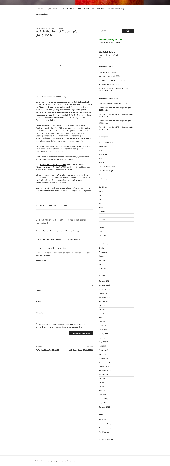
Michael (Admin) (56, 28)
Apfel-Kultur (103, 154)
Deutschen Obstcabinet (53, 118)
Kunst (101, 207)
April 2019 (102, 346)
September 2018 (105, 370)
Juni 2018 (102, 382)
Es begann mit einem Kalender (109, 42)
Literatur (102, 211)
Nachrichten (103, 236)
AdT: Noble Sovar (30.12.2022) (109, 84)
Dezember (102, 175)
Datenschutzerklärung (116, 9)
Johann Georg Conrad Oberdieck (53, 164)
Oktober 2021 (103, 334)
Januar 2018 (103, 403)
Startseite (39, 9)
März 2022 (102, 322)
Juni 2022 (102, 309)
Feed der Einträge (105, 424)
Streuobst (102, 264)
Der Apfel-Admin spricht (107, 167)
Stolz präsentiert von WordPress (64, 461)
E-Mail (39, 302)
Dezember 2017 (104, 407)
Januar (101, 191)
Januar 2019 (103, 354)
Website (39, 313)
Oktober (63, 205)
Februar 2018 (103, 399)
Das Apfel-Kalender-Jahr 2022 (109, 76)
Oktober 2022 (104, 293)
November (102, 240)
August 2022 (103, 301)
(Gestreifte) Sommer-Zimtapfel (48, 167)
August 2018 (103, 374)
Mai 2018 (102, 387)
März (100, 223)
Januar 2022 (103, 330)
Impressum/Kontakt (43, 14)
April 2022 (102, 317)
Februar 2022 (103, 326)
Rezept (101, 256)
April (100, 158)
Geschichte (103, 187)
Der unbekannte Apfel (106, 171)
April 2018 (102, 391)
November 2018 (104, 362)
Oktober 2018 (104, 366)
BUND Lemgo (62, 97)
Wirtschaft (102, 268)
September (103, 260)
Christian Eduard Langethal (57, 115)
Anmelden (102, 420)
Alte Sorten (103, 146)
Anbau (101, 150)
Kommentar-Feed (105, 428)
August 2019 (103, 342)
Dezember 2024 (104, 281)
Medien (101, 228)
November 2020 (104, 338)
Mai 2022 (102, 313)
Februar (101, 183)
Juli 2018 (102, 378)
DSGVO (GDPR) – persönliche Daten (91, 9)
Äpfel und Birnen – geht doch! (109, 72)
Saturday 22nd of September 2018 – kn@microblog (61, 231)
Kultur (101, 203)
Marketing (102, 219)
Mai (100, 215)
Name (39, 290)
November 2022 (104, 289)
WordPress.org (104, 432)
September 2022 (105, 297)
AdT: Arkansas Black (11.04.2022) (115, 103)
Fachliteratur (103, 179)
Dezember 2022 (104, 285)
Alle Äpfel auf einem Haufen (108, 58)
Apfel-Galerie (52, 9)
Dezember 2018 (104, 358)
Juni (100, 199)
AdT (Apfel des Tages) (49, 205)
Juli (100, 195)
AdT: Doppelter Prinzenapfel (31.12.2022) (113, 80)
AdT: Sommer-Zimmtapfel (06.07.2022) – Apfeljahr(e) (61, 239)
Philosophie (103, 252)
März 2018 (102, 395)
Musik (101, 232)
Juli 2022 (102, 305)
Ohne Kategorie (104, 244)
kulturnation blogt (67, 9)
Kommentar (41, 261)
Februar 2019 (103, 350)
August (101, 163)
